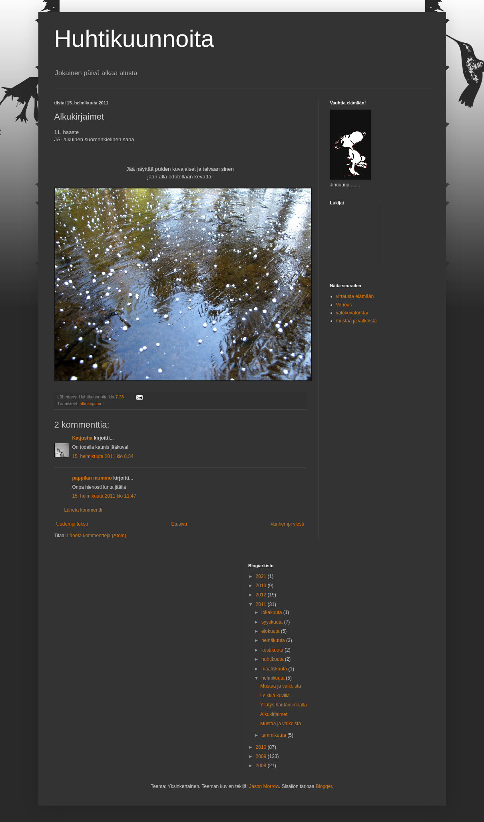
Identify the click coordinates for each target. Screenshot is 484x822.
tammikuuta (274, 735)
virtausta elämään (355, 296)
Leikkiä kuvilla (275, 695)
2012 (262, 595)
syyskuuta (272, 622)
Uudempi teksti (72, 524)
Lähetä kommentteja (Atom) (96, 535)
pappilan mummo (92, 478)
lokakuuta (272, 612)
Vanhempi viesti (287, 524)
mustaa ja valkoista (356, 321)
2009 (262, 756)
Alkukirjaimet (273, 714)
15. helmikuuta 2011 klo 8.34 (102, 456)
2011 (262, 604)
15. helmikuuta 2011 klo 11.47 (104, 496)
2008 (262, 765)
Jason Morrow (264, 786)
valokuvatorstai (352, 313)
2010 (262, 747)
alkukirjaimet (92, 403)
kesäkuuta (273, 650)
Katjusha (82, 438)
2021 (262, 576)
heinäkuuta (273, 640)
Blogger (324, 786)
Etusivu (179, 524)
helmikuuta (273, 678)
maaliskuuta (274, 669)
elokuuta (271, 631)
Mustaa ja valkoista (280, 686)
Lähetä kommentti (83, 510)
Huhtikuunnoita (134, 38)
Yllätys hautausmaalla (283, 705)
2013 (262, 585)
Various (344, 305)
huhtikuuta (273, 659)
